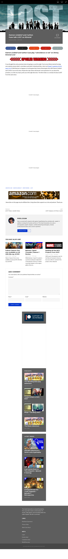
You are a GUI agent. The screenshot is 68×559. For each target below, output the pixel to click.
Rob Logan (14, 255)
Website (44, 296)
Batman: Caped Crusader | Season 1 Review (32, 252)
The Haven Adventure (31, 425)
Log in (23, 530)
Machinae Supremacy (27, 516)
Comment (11, 276)
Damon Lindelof (17, 187)
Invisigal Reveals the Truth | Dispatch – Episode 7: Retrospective (32, 489)
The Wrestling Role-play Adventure (31, 382)
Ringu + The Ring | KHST (31, 411)
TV (9, 32)
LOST (31, 187)
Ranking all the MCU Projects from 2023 (52, 251)
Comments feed (26, 535)
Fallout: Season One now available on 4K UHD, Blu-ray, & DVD (14, 252)
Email (27, 296)
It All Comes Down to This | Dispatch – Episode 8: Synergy (32, 469)
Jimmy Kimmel (26, 187)
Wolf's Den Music (26, 522)
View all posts (22, 230)
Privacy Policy (25, 519)
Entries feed (25, 532)
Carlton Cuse (8, 187)
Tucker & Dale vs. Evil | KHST (31, 397)
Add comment (57, 37)
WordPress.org (26, 537)
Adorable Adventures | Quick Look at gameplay (31, 449)
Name (10, 296)
